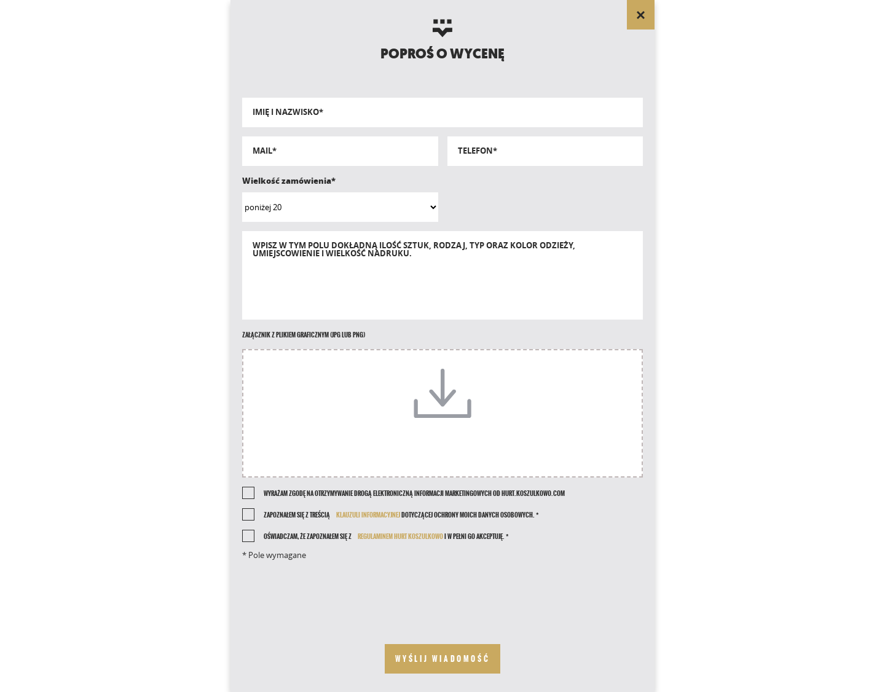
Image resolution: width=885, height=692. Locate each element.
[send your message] (443, 659)
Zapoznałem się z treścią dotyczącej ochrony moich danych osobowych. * (401, 515)
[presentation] (442, 592)
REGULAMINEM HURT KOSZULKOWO (400, 536)
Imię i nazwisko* (288, 112)
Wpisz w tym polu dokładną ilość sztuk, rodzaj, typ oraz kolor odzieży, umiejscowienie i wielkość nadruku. (414, 250)
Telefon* (477, 151)
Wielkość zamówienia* (289, 180)
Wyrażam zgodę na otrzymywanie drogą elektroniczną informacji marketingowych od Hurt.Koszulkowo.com (414, 493)
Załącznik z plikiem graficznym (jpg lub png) (303, 335)
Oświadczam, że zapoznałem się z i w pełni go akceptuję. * (386, 536)
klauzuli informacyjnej (368, 515)
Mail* (265, 151)
